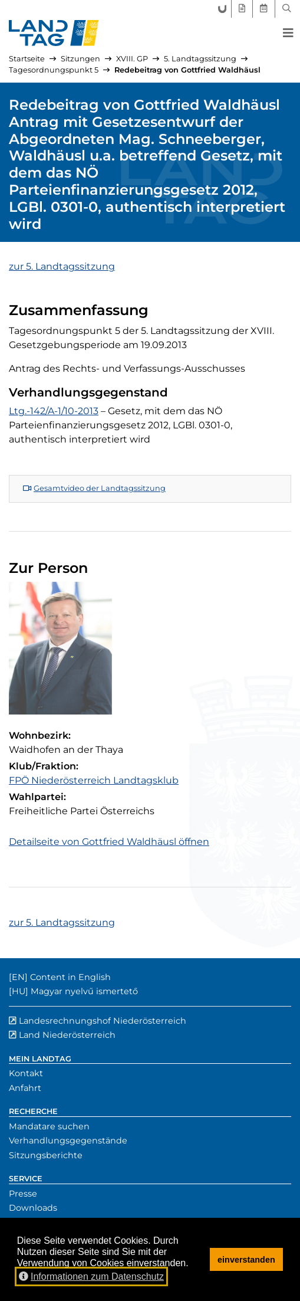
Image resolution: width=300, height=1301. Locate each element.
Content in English (70, 977)
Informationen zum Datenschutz (91, 1276)
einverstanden (246, 1259)
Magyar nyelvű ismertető (84, 991)
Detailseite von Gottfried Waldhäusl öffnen (109, 841)
